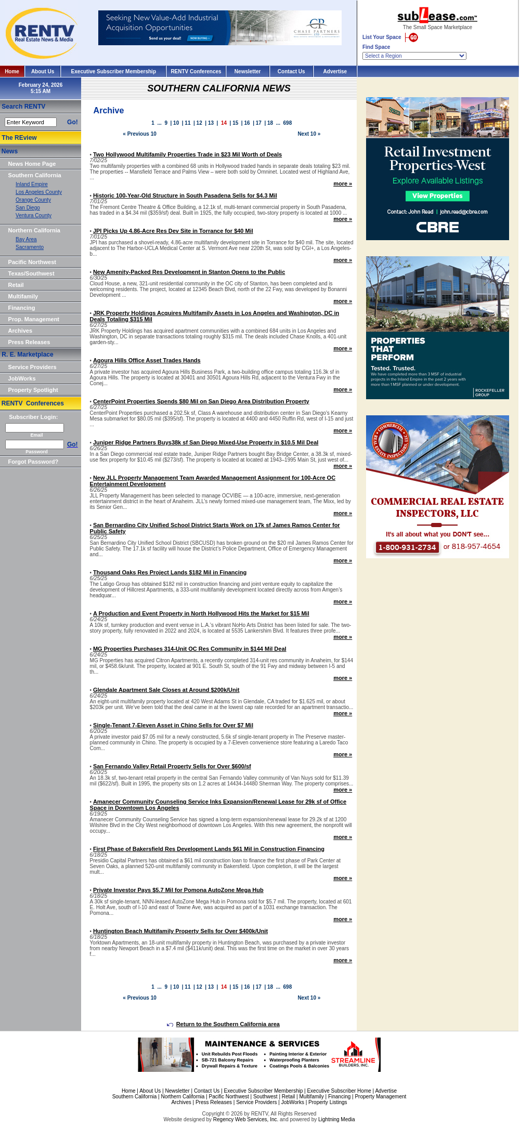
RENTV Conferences (196, 71)
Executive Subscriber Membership (113, 71)
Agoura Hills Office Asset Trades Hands (147, 360)
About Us (42, 71)
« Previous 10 (139, 134)
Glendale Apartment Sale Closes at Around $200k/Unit (166, 690)
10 (176, 123)
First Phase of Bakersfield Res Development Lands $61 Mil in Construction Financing (208, 849)
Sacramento (30, 247)
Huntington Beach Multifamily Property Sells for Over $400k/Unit (180, 931)
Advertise (335, 71)
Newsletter (248, 71)
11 (187, 123)
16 (247, 123)
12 (199, 123)
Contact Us (291, 71)
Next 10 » (308, 134)
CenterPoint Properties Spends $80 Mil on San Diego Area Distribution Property (201, 401)
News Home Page (32, 164)
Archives (20, 330)
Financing (21, 308)
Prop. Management (33, 319)
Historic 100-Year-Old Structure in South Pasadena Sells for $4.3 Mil (185, 195)
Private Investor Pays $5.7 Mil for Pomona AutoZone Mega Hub (178, 890)
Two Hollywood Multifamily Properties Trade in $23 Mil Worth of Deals (187, 154)
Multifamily (23, 296)
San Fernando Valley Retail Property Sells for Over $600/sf (172, 766)
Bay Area (26, 239)
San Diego (28, 208)
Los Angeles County (39, 192)
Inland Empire (32, 184)
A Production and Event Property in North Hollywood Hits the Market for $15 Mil (201, 613)
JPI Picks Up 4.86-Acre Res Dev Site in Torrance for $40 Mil (173, 231)
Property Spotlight (33, 390)
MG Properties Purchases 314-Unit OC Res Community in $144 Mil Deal (190, 649)
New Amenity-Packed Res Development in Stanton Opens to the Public (189, 272)
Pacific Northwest (32, 262)
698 (287, 123)
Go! (72, 122)
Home (12, 71)
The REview (19, 137)
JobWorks (22, 378)
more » (342, 183)
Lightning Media (336, 1119)
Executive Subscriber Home (339, 1091)
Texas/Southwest (31, 273)
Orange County (33, 200)
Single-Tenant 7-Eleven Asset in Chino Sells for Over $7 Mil (173, 725)
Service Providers (32, 367)
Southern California (34, 175)
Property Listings (327, 1102)
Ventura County (33, 215)
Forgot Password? (33, 461)
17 (259, 123)
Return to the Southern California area (223, 1024)
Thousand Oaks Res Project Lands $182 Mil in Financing (169, 572)
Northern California (34, 230)
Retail (16, 285)
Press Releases (29, 342)
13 (211, 123)
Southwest (265, 1096)
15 (235, 123)
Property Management (380, 1096)
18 (270, 123)
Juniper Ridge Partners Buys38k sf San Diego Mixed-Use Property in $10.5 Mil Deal (205, 442)
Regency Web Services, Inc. (245, 1119)
